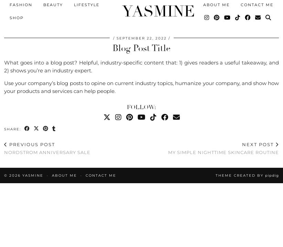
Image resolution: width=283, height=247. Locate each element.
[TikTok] (238, 17)
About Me (64, 175)
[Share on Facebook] (27, 129)
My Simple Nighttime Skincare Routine (223, 148)
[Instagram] (207, 17)
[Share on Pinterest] (46, 129)
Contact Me (101, 175)
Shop (17, 17)
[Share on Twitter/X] (36, 129)
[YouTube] (227, 17)
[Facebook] (248, 17)
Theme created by (247, 175)
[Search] (268, 17)
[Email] (258, 17)
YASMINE (141, 10)
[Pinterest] (217, 17)
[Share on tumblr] (54, 129)
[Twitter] (107, 117)
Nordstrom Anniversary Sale (47, 148)
